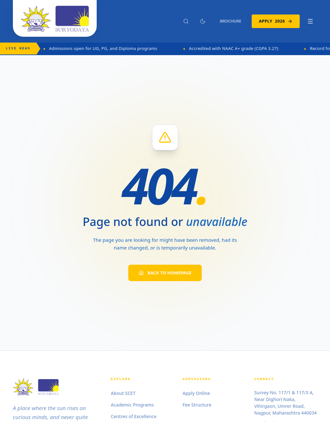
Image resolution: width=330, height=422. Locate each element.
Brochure (230, 21)
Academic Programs (132, 405)
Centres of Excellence (134, 416)
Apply (276, 21)
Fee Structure (196, 405)
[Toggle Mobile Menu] (310, 21)
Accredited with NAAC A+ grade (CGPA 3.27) (238, 48)
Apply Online (196, 393)
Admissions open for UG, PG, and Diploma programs (107, 48)
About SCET (123, 393)
